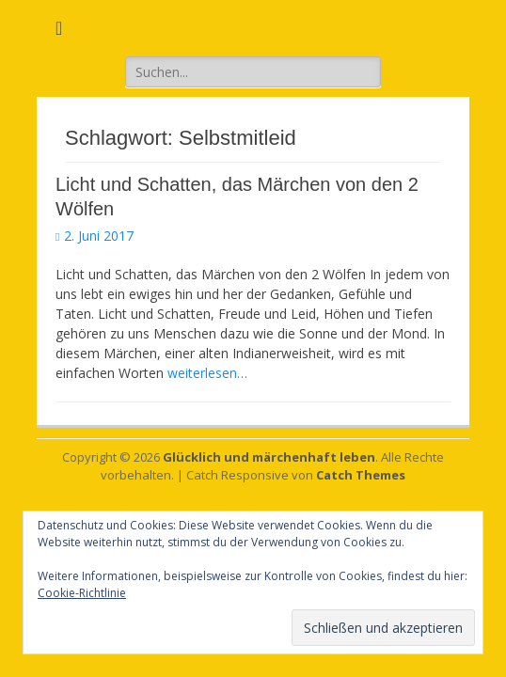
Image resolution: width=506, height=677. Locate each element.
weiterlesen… (207, 373)
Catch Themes (360, 474)
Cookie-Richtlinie (82, 593)
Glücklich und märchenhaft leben (269, 457)
